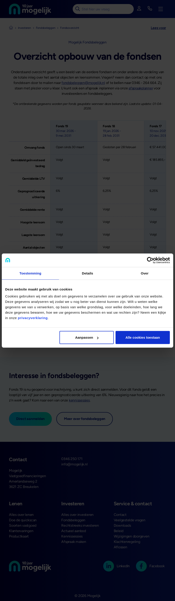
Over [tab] (145, 273)
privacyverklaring (33, 318)
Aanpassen (86, 337)
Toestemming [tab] (31, 273)
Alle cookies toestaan (142, 337)
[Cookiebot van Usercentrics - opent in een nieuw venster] (150, 260)
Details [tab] (87, 273)
